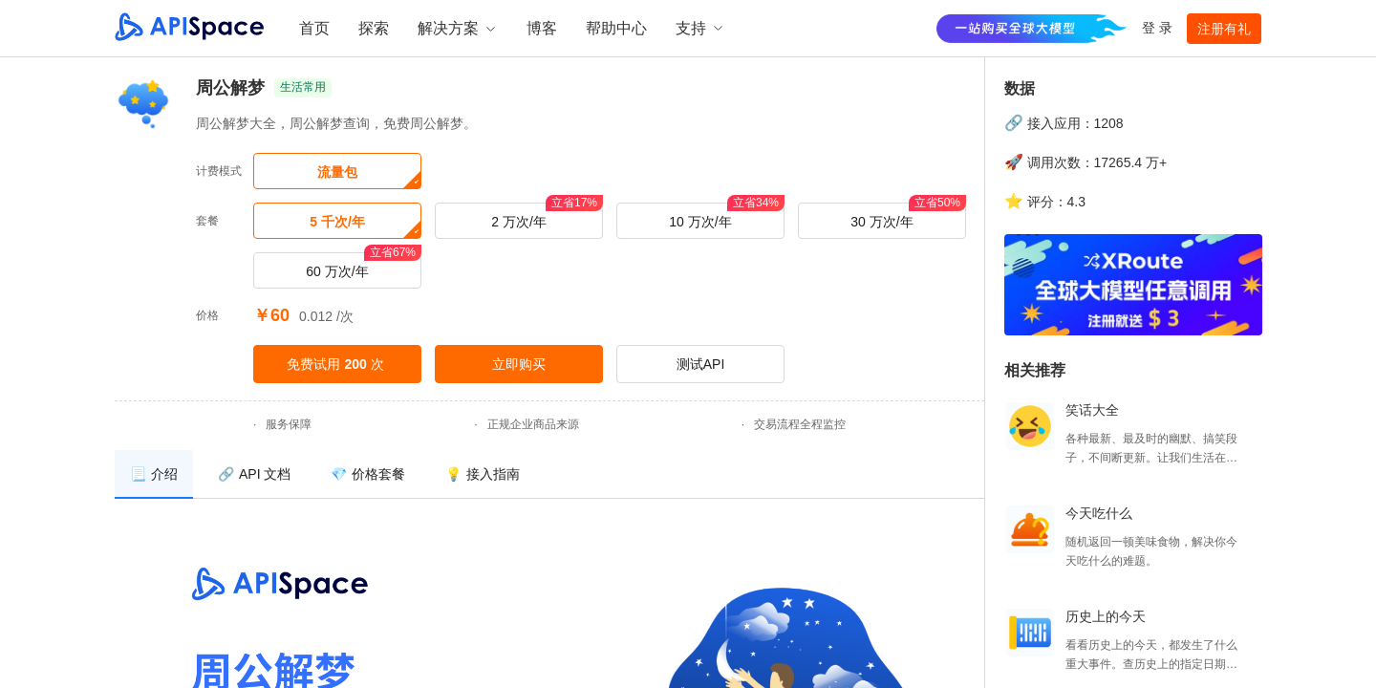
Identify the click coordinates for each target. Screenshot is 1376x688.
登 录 (1157, 27)
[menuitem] (154, 474)
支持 (700, 28)
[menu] (549, 474)
